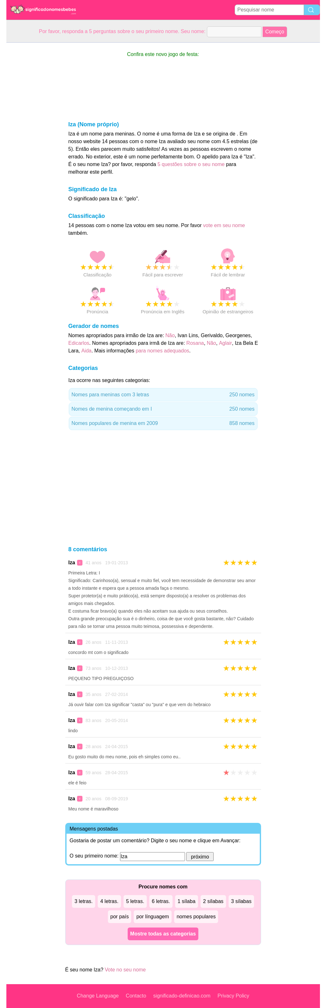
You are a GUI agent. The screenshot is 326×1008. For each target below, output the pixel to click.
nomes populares (196, 916)
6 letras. (161, 901)
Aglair (225, 343)
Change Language (98, 995)
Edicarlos (78, 343)
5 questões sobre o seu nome (191, 164)
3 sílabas (241, 901)
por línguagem (152, 916)
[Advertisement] (31, 138)
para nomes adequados (162, 350)
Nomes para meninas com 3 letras (163, 395)
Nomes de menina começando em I (163, 409)
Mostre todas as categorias (163, 933)
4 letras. (109, 901)
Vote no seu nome (125, 969)
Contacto (136, 995)
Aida (86, 350)
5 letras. (135, 901)
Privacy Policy (233, 995)
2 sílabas (213, 901)
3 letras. (83, 901)
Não (170, 335)
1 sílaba (186, 901)
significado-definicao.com (181, 995)
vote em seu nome (224, 225)
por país (119, 916)
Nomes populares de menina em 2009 (163, 423)
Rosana (195, 343)
